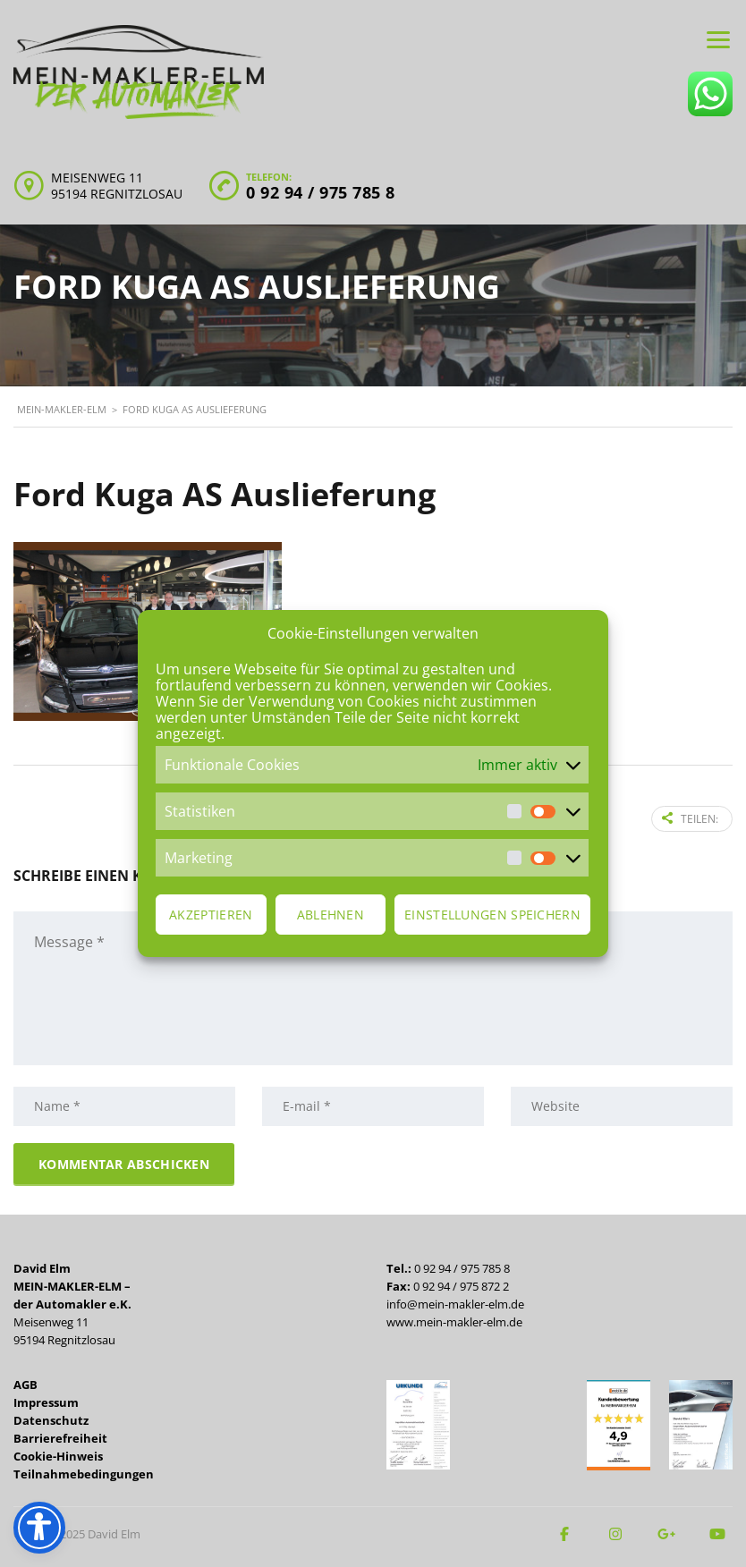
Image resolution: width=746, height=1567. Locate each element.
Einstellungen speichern (492, 914)
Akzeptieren (210, 914)
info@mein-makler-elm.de (455, 1304)
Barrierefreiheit (60, 1438)
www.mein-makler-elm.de (454, 1322)
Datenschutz (51, 1420)
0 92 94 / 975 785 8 (320, 192)
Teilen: (690, 818)
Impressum (46, 1402)
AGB (25, 1384)
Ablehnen (330, 914)
